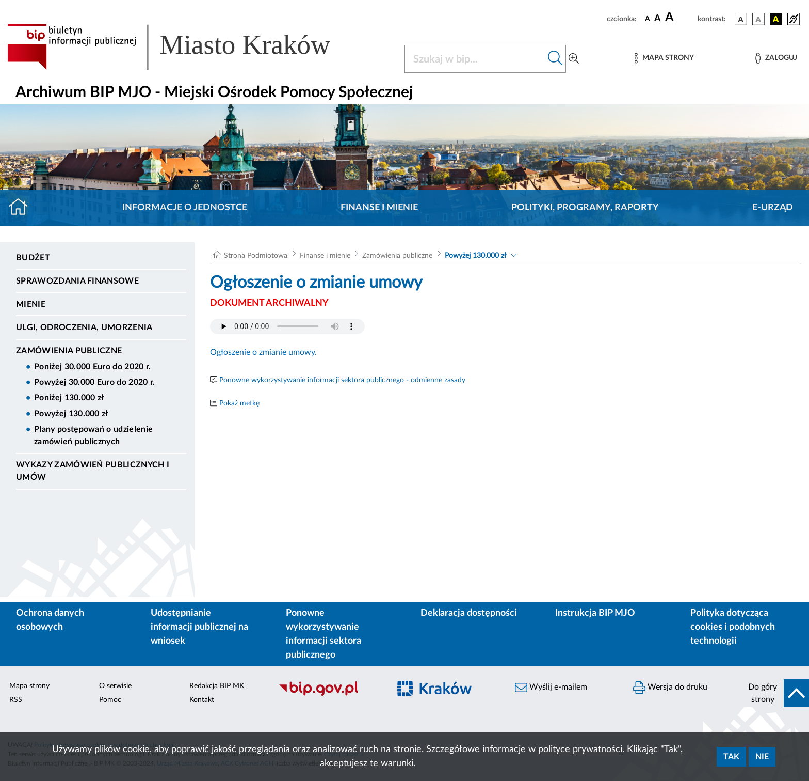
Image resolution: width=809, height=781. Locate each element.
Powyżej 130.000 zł (71, 414)
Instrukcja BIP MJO (595, 613)
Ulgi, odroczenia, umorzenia (84, 327)
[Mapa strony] (664, 58)
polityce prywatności (580, 749)
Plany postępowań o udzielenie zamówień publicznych (93, 435)
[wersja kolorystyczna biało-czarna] (758, 19)
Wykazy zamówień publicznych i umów (92, 471)
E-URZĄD (772, 207)
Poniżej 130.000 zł (69, 398)
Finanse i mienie (379, 207)
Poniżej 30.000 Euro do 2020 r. (92, 367)
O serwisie (115, 686)
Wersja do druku (670, 687)
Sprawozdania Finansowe (77, 281)
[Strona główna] (22, 208)
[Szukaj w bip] (555, 59)
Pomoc (110, 700)
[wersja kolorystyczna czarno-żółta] (776, 19)
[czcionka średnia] (657, 19)
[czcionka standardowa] (647, 18)
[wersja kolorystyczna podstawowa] (741, 19)
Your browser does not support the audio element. (287, 326)
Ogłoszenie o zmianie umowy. (263, 352)
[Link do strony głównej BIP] (184, 47)
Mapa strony (29, 686)
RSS (15, 700)
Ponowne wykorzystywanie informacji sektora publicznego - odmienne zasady (342, 380)
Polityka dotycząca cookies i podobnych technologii (732, 627)
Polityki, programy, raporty (585, 207)
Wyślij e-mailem (551, 687)
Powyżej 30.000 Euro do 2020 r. (94, 382)
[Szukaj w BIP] (475, 59)
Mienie (30, 304)
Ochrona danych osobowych (50, 620)
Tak (731, 757)
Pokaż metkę (239, 403)
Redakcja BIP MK (216, 686)
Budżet (33, 258)
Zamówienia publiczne (69, 351)
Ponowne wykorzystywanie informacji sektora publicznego (323, 634)
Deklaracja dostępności (468, 613)
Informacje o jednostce (184, 207)
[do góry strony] (775, 693)
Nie (762, 757)
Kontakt (201, 700)
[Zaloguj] (776, 58)
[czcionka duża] (679, 17)
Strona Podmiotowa (255, 255)
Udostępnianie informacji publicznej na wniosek (199, 627)
